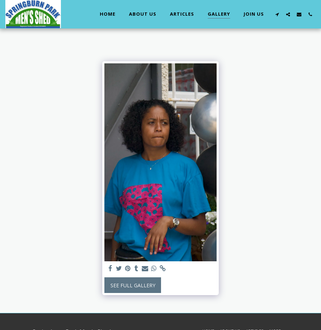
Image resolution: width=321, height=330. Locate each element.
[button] (277, 14)
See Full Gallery (132, 285)
